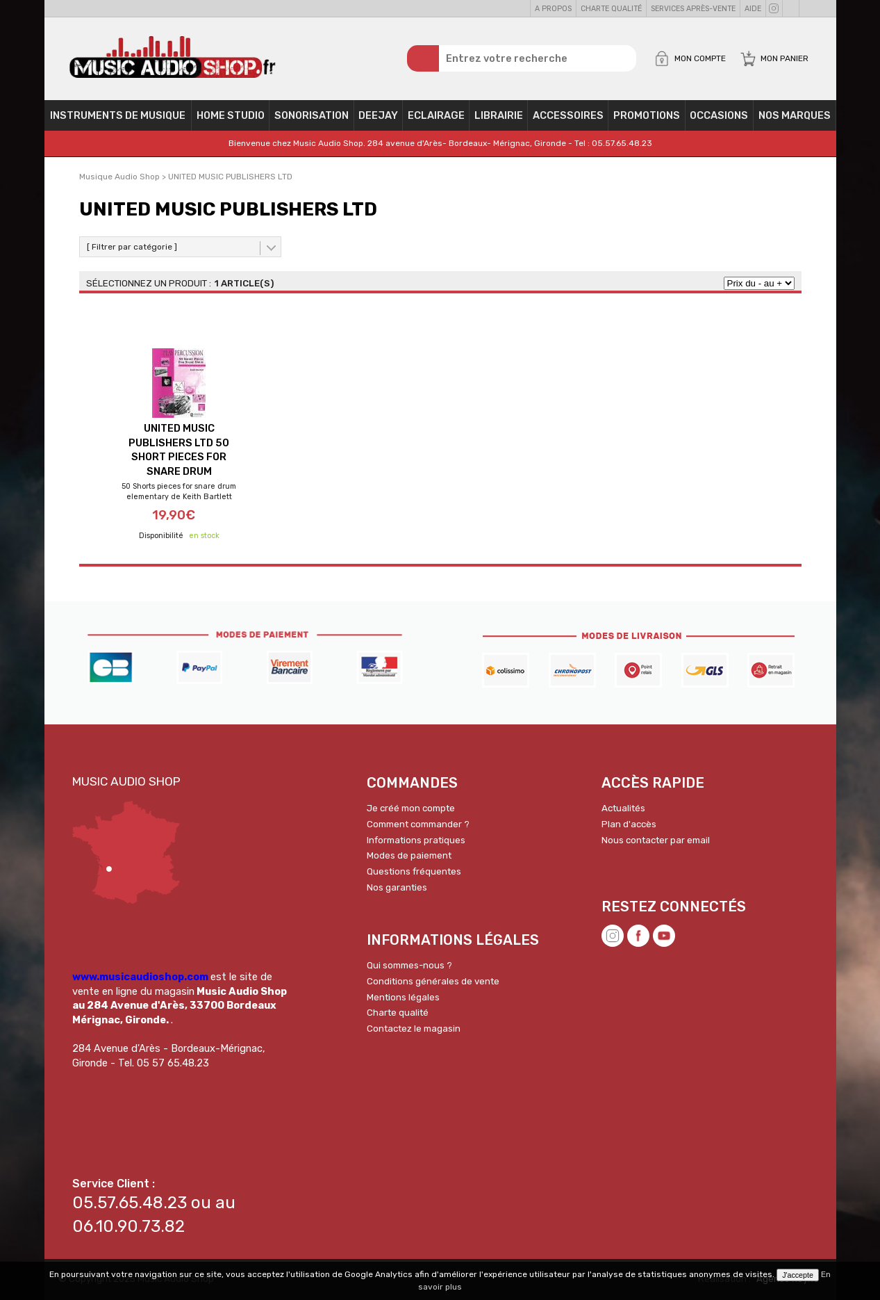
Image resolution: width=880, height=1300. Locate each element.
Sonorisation (311, 115)
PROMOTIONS (646, 115)
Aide (753, 8)
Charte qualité (611, 8)
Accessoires (568, 115)
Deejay (378, 115)
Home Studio (231, 115)
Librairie (498, 115)
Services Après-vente (693, 8)
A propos (553, 8)
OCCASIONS (719, 115)
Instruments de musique (117, 115)
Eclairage (436, 115)
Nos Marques (794, 115)
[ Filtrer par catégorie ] (132, 247)
